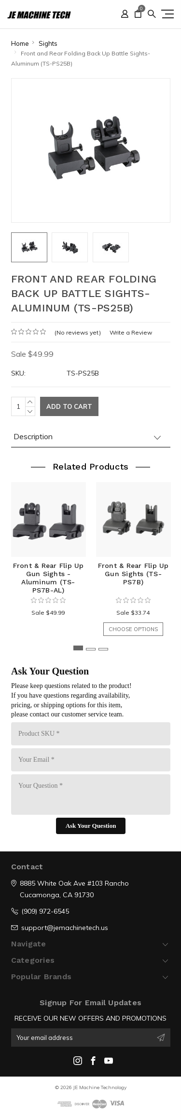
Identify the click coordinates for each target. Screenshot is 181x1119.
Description (33, 436)
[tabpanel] (48, 554)
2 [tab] (91, 649)
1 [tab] (78, 648)
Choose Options (133, 629)
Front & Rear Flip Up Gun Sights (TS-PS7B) (133, 574)
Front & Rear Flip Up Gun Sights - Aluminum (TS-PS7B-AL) (48, 578)
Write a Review (131, 332)
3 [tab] (103, 649)
